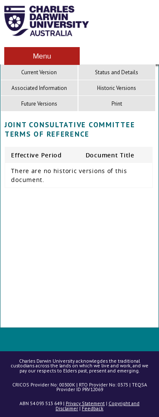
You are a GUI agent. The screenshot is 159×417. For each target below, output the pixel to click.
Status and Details (116, 72)
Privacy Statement (85, 403)
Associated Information (39, 88)
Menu (42, 56)
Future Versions (39, 103)
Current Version (39, 72)
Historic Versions (116, 88)
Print (117, 103)
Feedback (92, 408)
